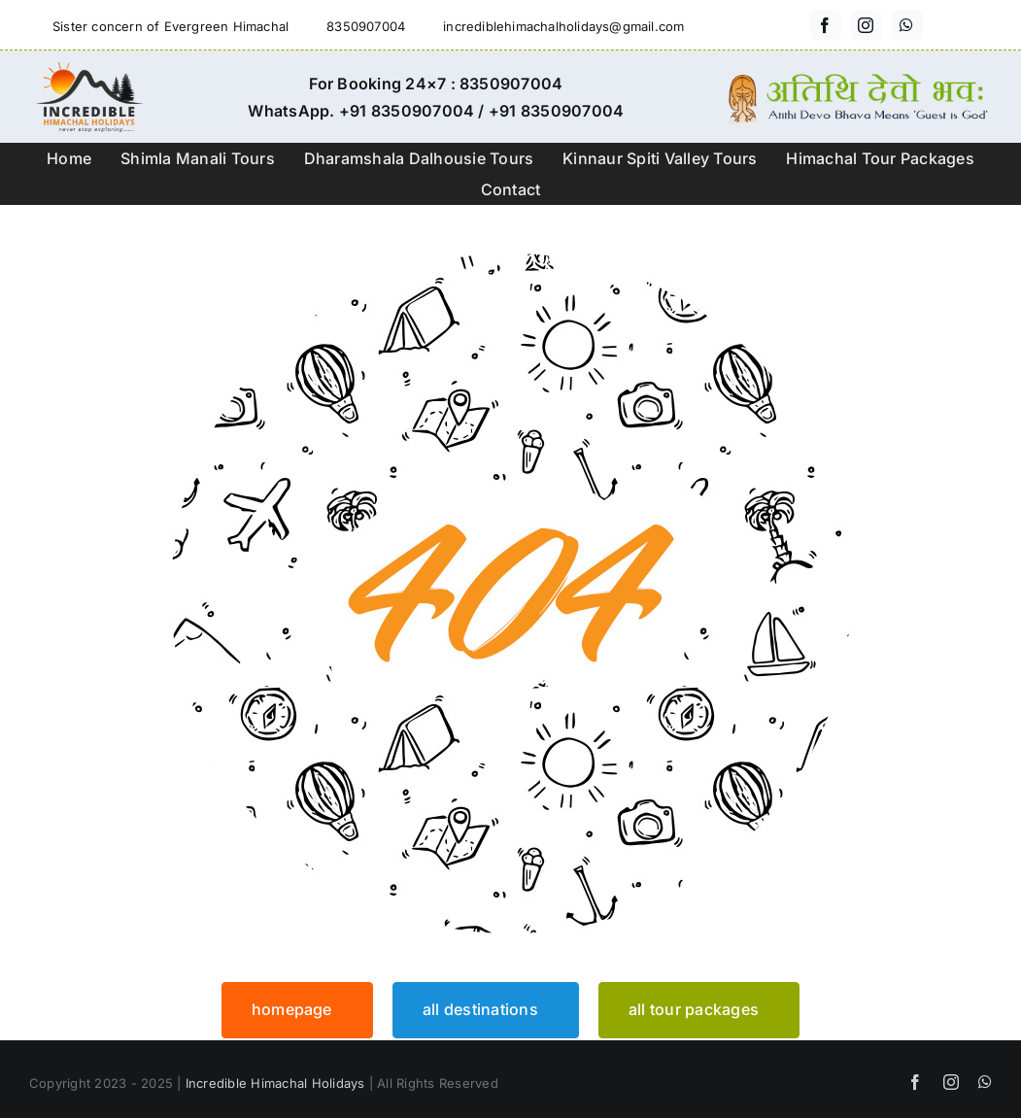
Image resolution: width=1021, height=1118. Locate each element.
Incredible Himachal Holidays (275, 1083)
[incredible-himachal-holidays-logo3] (89, 70)
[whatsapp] (907, 25)
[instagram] (866, 25)
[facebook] (825, 25)
